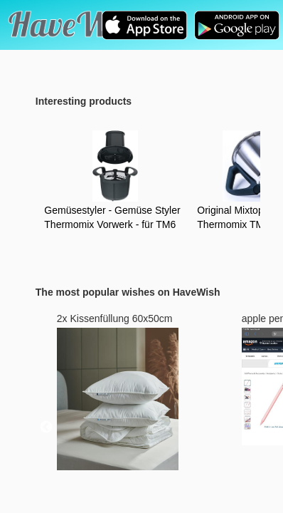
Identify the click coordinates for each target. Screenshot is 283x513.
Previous (46, 427)
